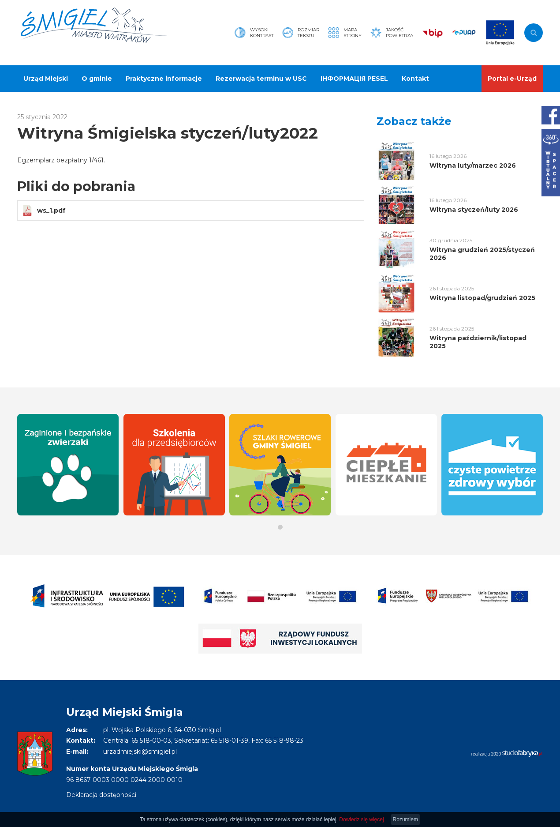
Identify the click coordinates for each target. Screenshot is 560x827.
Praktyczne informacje (164, 79)
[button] (280, 527)
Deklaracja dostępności (101, 795)
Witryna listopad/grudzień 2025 (482, 298)
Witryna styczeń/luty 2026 (473, 210)
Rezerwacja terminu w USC (261, 79)
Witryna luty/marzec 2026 (472, 165)
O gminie (97, 79)
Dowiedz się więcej (361, 819)
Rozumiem (405, 819)
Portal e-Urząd (512, 79)
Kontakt (415, 79)
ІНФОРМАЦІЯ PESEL (354, 79)
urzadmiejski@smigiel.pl (140, 752)
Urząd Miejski (45, 79)
